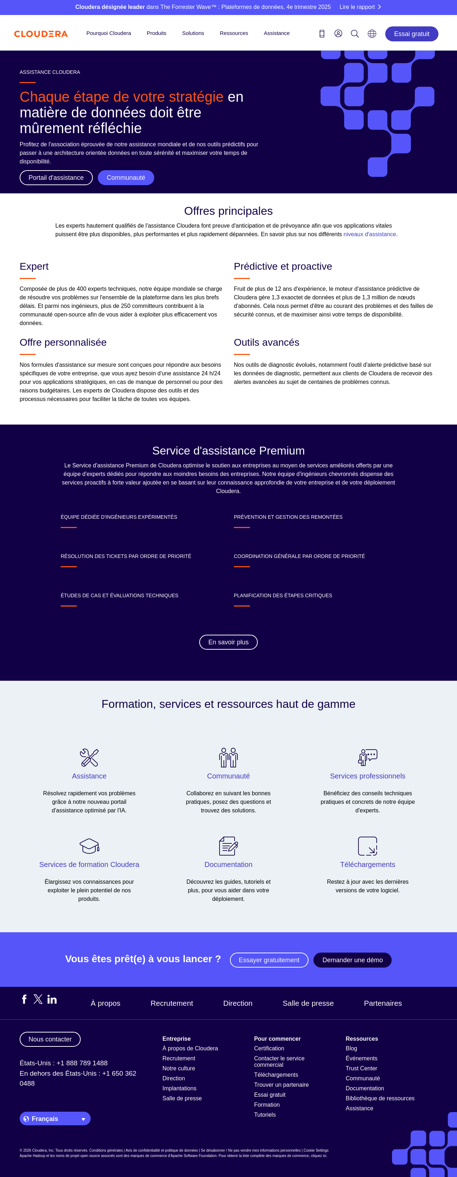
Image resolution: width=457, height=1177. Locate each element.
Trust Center (361, 1068)
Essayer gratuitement (269, 960)
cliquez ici (318, 1156)
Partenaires (383, 1003)
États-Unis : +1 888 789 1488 (64, 1063)
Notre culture (178, 1068)
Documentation (365, 1088)
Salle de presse (308, 1003)
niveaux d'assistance (369, 234)
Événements (361, 1058)
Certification (269, 1048)
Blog (351, 1048)
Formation (267, 1105)
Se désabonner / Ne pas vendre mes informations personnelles (251, 1150)
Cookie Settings (315, 1150)
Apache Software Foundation (194, 1156)
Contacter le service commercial (279, 1061)
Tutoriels (265, 1115)
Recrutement (172, 1003)
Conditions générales (106, 1150)
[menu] (338, 33)
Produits (156, 33)
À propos (105, 1003)
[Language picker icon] (372, 36)
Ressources (234, 33)
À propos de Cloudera (190, 1048)
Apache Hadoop (32, 1156)
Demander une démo (352, 960)
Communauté (363, 1078)
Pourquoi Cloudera (108, 33)
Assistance (277, 33)
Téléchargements (276, 1075)
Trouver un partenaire (281, 1085)
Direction (237, 1003)
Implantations (179, 1088)
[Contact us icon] (322, 35)
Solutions (193, 33)
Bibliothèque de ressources (380, 1098)
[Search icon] (355, 35)
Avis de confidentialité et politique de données (162, 1150)
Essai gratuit (412, 33)
